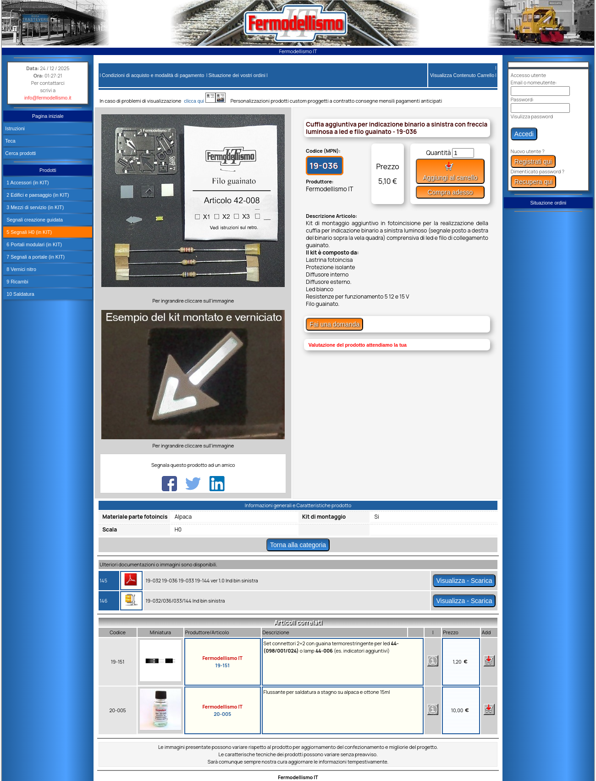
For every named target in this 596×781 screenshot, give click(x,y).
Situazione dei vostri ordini (237, 75)
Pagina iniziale (48, 116)
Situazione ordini (548, 202)
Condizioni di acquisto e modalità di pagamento (153, 75)
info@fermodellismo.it (48, 97)
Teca (10, 141)
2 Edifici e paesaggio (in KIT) (37, 195)
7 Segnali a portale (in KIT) (35, 257)
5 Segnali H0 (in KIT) (28, 232)
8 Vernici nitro (20, 269)
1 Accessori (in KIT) (27, 182)
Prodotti (47, 170)
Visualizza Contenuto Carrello (462, 75)
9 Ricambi (16, 281)
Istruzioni (15, 128)
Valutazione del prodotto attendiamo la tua (358, 345)
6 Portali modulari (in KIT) (33, 244)
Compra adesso (450, 192)
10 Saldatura (19, 294)
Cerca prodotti (20, 153)
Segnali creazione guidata (34, 219)
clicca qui (198, 101)
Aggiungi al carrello (450, 171)
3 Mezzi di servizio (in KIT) (34, 207)
